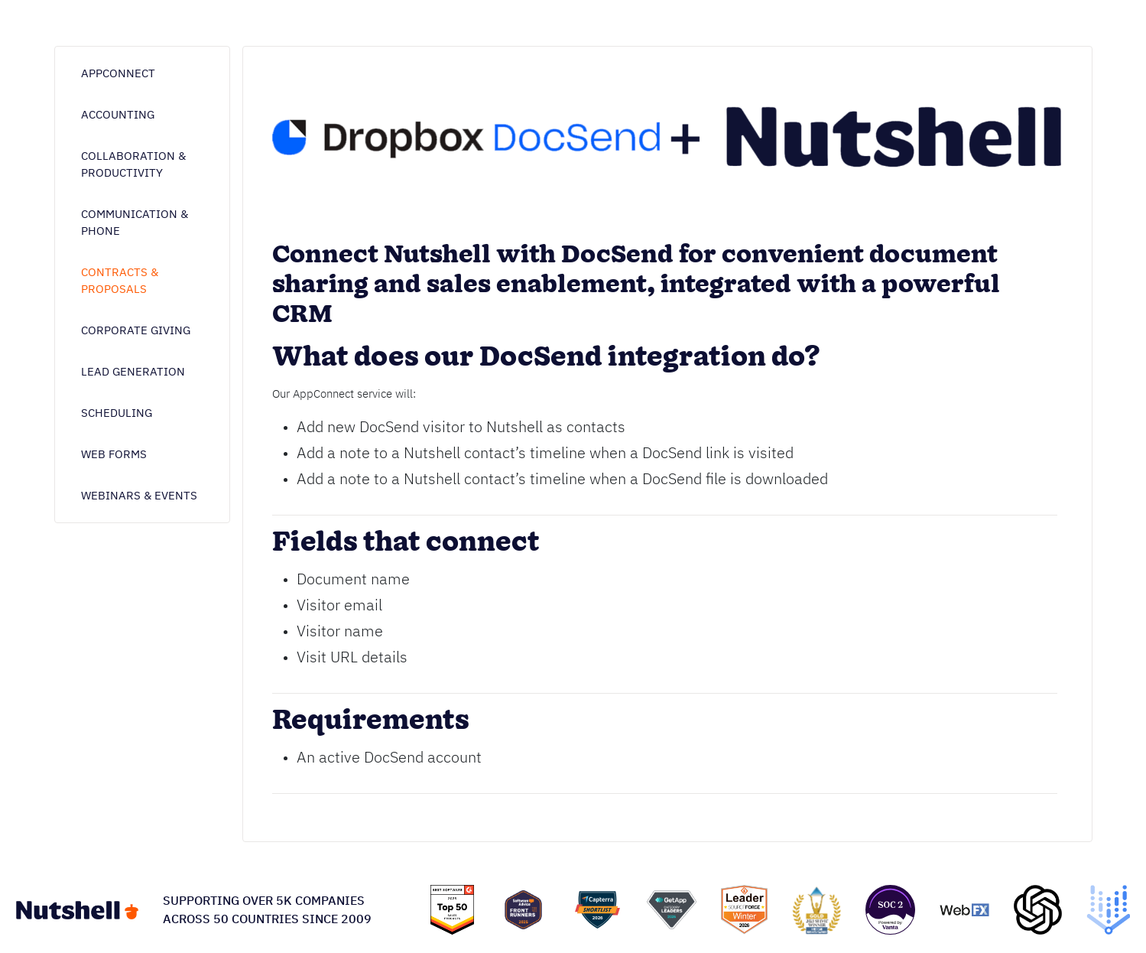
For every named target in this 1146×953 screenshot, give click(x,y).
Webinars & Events (139, 495)
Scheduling (116, 412)
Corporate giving (135, 330)
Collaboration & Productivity (133, 164)
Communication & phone (134, 222)
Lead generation (133, 371)
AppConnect (118, 73)
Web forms (114, 454)
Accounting (117, 114)
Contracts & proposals (119, 280)
